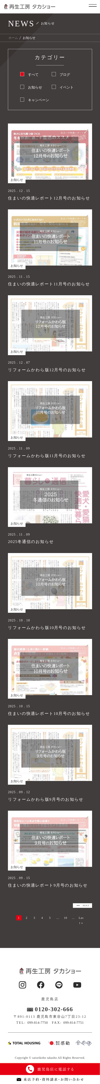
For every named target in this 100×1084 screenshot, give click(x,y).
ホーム (13, 38)
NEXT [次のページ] (83, 906)
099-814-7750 (37, 1031)
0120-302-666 (54, 1017)
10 (75, 918)
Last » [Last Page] (50, 926)
